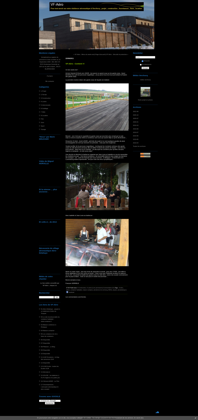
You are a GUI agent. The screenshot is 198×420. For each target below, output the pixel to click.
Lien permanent (97, 287)
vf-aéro (121, 287)
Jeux (42, 122)
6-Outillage (44, 108)
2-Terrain (44, 94)
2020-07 (135, 118)
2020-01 (135, 122)
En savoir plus (138, 418)
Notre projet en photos (145, 100)
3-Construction (46, 98)
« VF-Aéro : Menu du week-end (83, 54)
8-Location (44, 115)
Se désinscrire (145, 64)
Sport (42, 126)
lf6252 (110, 290)
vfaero (68, 290)
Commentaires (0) (108, 287)
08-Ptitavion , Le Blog (48, 346)
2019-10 (135, 125)
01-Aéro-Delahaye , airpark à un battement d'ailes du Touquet (50, 311)
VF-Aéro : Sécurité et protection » (117, 54)
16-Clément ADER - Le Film (50, 381)
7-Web (43, 112)
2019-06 (135, 136)
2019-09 (135, 129)
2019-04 (135, 143)
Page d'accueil (100, 54)
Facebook (70, 292)
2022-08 (135, 111)
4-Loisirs (43, 101)
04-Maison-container (47, 330)
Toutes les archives (139, 146)
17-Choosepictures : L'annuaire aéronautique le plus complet (49, 387)
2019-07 (135, 132)
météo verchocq (145, 79)
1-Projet (43, 91)
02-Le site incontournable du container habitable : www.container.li (50, 319)
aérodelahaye (122, 290)
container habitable (76, 290)
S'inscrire (146, 61)
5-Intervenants (45, 105)
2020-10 (135, 115)
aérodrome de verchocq (100, 290)
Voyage (43, 129)
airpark (115, 290)
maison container (88, 290)
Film (42, 119)
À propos (50, 76)
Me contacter (49, 81)
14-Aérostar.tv (45, 372)
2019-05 (135, 139)
